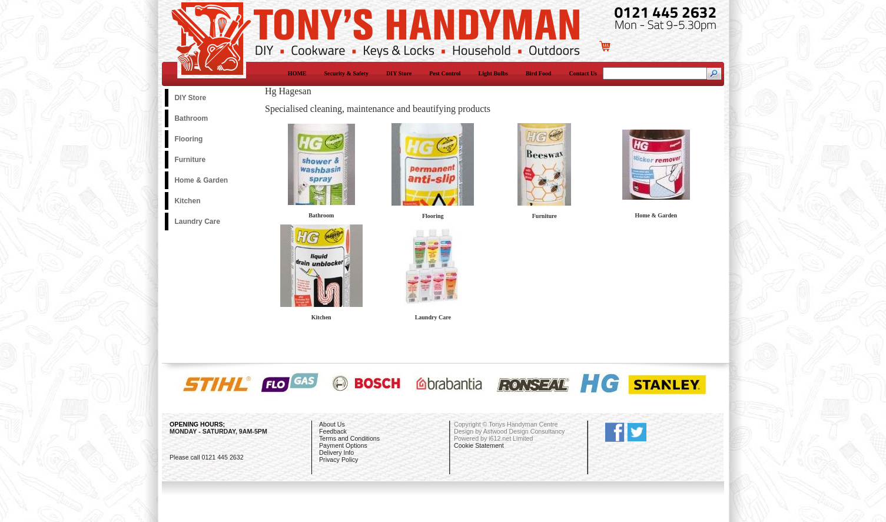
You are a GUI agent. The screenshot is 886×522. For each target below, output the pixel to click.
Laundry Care (197, 221)
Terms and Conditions (349, 438)
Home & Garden (201, 180)
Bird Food (539, 73)
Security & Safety (346, 73)
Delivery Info (336, 452)
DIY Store (399, 73)
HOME (297, 73)
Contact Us (583, 73)
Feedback (333, 431)
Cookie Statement (479, 445)
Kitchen (187, 201)
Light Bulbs (493, 73)
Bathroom (191, 118)
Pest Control (444, 73)
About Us (332, 424)
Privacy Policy (338, 459)
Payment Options (343, 445)
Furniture (189, 160)
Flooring (188, 139)
